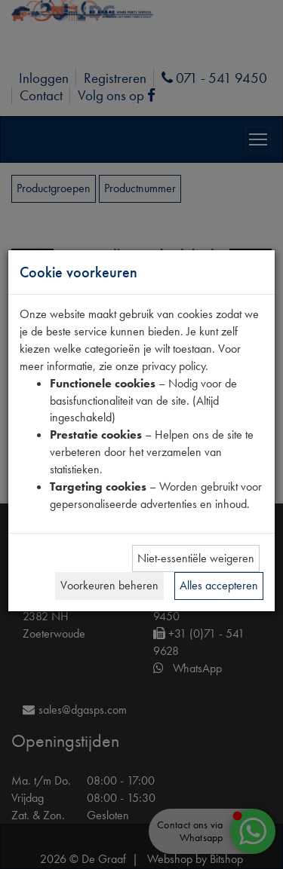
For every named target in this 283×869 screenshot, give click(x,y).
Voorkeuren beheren (109, 585)
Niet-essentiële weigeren (195, 558)
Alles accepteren (219, 585)
